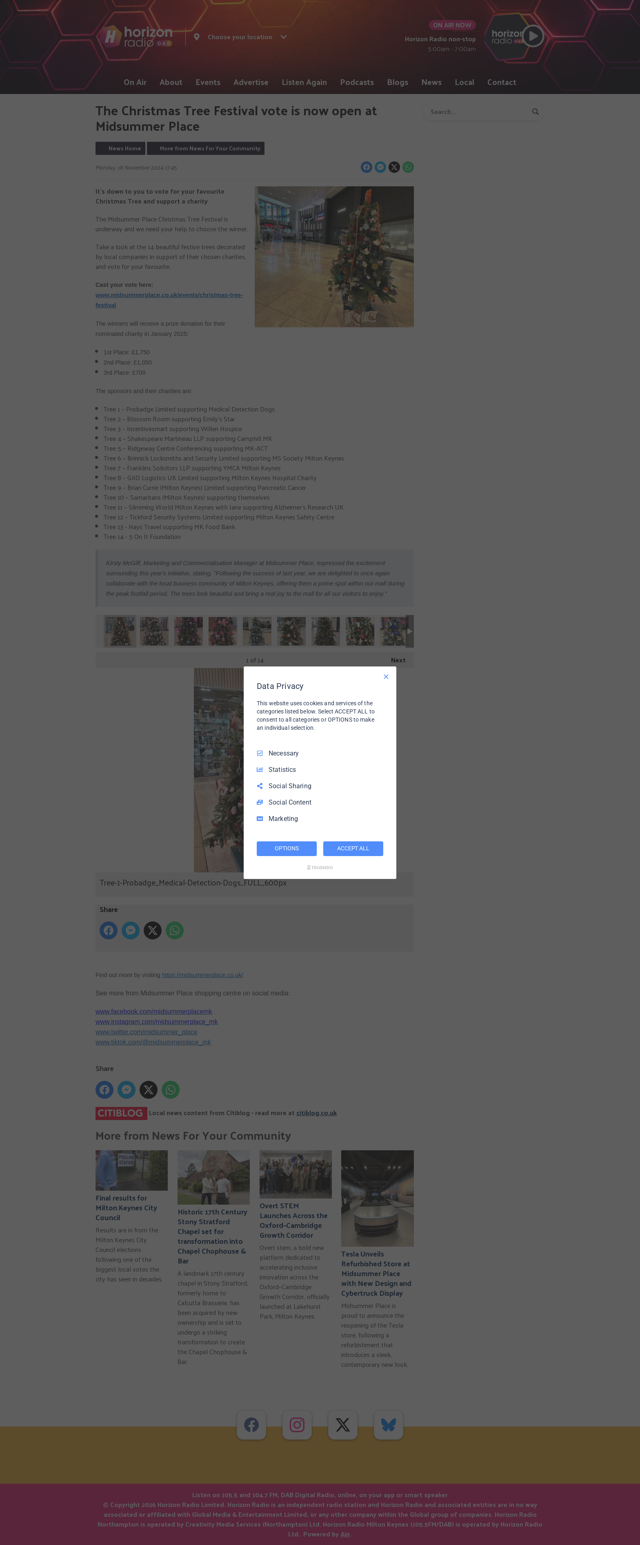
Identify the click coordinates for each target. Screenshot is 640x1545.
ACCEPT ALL (353, 848)
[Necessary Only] (386, 676)
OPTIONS (286, 848)
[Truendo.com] (320, 867)
